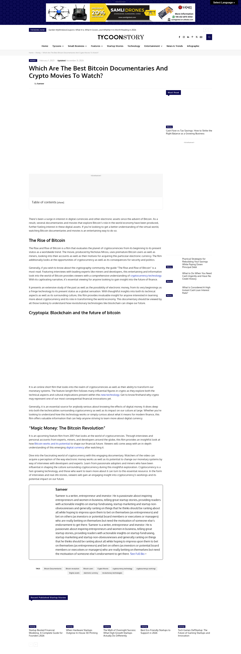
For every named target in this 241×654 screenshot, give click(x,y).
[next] (210, 30)
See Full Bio (137, 553)
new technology (110, 394)
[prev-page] (31, 645)
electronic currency (91, 573)
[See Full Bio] (146, 554)
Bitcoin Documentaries (52, 569)
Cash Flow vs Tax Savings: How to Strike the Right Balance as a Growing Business (189, 132)
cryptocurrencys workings (146, 569)
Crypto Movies (102, 569)
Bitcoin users (88, 569)
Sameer (40, 83)
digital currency (75, 447)
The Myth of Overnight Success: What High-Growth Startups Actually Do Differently (119, 633)
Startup (32, 626)
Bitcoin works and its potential (52, 443)
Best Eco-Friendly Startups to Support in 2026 (155, 631)
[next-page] (36, 645)
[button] (209, 37)
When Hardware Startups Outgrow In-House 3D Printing (82, 631)
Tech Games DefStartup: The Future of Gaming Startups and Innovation (194, 633)
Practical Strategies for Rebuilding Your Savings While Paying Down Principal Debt (195, 262)
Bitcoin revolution (72, 569)
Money (38, 53)
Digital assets (74, 573)
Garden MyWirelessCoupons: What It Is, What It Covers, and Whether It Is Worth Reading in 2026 (92, 30)
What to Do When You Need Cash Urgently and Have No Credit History (197, 275)
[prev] (205, 30)
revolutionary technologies (112, 573)
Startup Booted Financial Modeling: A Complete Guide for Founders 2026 (46, 633)
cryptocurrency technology (145, 275)
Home (31, 53)
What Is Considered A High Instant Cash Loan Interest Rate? (196, 290)
